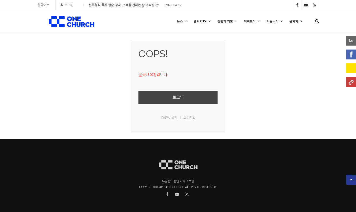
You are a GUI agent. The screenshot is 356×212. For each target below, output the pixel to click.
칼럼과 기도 (227, 21)
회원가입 (189, 117)
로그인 (69, 5)
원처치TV (203, 21)
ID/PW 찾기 (169, 117)
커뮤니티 (275, 21)
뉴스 (182, 21)
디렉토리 (252, 21)
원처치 (296, 21)
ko (351, 40)
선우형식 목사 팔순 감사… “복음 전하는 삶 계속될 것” (124, 5)
